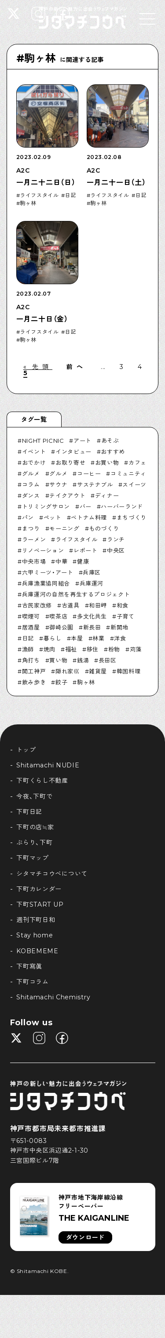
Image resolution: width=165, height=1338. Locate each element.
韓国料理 (129, 671)
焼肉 (49, 649)
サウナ (58, 484)
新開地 (119, 627)
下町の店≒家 (35, 827)
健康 (83, 561)
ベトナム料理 (89, 517)
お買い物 (107, 462)
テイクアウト (67, 495)
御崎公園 (61, 627)
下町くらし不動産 (42, 781)
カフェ (137, 462)
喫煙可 (31, 616)
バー (86, 506)
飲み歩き (34, 682)
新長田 (92, 627)
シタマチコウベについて (52, 874)
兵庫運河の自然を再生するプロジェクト (76, 594)
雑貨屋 (98, 671)
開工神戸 (34, 671)
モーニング (64, 528)
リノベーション (43, 550)
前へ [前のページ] (76, 367)
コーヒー (89, 473)
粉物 (114, 649)
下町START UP (39, 904)
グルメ (31, 473)
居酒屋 (31, 627)
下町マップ (32, 858)
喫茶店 (58, 616)
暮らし (53, 638)
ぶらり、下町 (34, 842)
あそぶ (110, 440)
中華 (61, 561)
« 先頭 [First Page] (37, 367)
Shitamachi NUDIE (47, 765)
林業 (98, 638)
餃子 (61, 682)
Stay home (34, 935)
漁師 (28, 649)
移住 (93, 649)
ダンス (31, 495)
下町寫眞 (29, 966)
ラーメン (34, 539)
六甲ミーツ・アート (47, 572)
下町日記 (29, 812)
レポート (85, 550)
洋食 (120, 638)
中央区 (116, 550)
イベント (34, 451)
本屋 (77, 638)
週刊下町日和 (35, 920)
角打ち (31, 660)
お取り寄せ (70, 462)
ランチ (116, 539)
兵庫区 (92, 572)
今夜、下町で (34, 796)
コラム (31, 484)
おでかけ (34, 462)
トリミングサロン (46, 506)
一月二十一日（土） (116, 182)
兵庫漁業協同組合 (46, 583)
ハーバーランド (122, 506)
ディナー (107, 495)
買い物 (58, 660)
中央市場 (34, 561)
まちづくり (132, 517)
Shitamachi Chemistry (53, 997)
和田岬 (98, 605)
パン (28, 517)
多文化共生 (92, 616)
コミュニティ (128, 473)
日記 (70, 195)
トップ (26, 750)
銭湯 (83, 660)
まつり (31, 528)
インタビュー (73, 451)
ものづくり (104, 528)
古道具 (71, 605)
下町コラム (32, 982)
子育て (126, 616)
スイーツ (134, 484)
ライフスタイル (39, 195)
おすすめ (113, 451)
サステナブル (95, 484)
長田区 (108, 660)
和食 (122, 605)
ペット (53, 517)
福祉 (71, 649)
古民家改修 (37, 605)
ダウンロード (85, 1237)
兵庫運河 (92, 583)
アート (82, 440)
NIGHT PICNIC (43, 440)
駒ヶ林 (28, 203)
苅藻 (136, 649)
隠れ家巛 (67, 671)
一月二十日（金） (42, 319)
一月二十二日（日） (46, 182)
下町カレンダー (39, 889)
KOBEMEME (37, 951)
